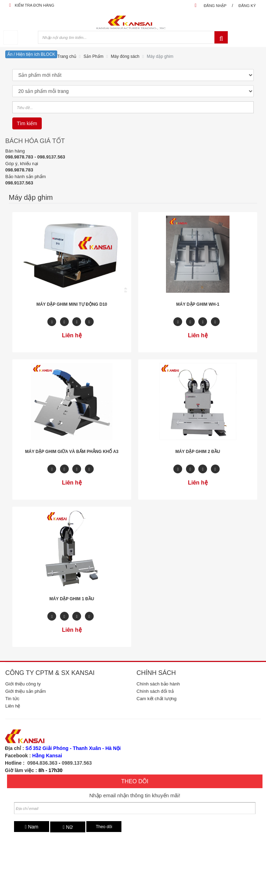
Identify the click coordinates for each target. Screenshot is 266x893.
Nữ (68, 827)
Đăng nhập (215, 6)
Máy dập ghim (160, 56)
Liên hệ (12, 706)
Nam (32, 827)
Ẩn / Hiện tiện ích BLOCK (31, 54)
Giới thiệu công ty (23, 683)
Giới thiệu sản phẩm (25, 691)
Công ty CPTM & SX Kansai (49, 672)
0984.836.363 (42, 763)
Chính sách (156, 672)
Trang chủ (66, 56)
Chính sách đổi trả (155, 691)
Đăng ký (247, 6)
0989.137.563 (77, 763)
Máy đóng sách (125, 56)
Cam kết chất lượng (157, 698)
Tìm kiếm (27, 123)
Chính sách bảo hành (158, 683)
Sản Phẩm (94, 56)
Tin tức (12, 698)
